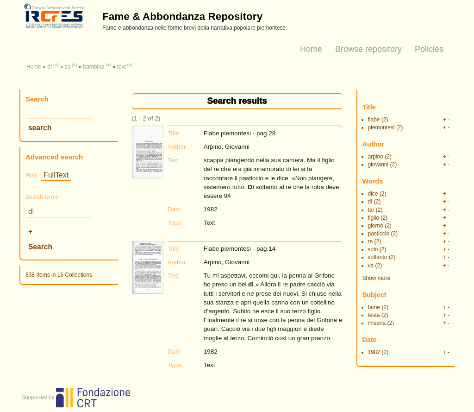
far (371, 210)
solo (373, 249)
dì (49, 66)
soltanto (377, 257)
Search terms (41, 197)
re (370, 241)
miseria (377, 323)
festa (374, 315)
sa (68, 66)
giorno (375, 225)
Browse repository (368, 49)
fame (374, 307)
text (121, 66)
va (371, 265)
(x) (55, 64)
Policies (429, 49)
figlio (374, 218)
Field (31, 175)
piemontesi (381, 127)
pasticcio (379, 233)
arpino (375, 156)
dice (373, 193)
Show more (376, 278)
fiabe (374, 119)
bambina (93, 66)
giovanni (378, 164)
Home (311, 49)
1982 (374, 352)
